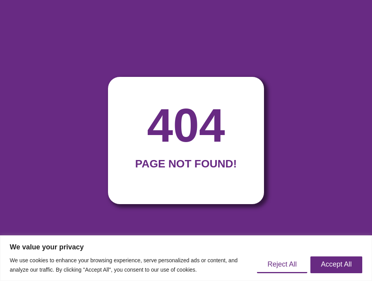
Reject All (282, 264)
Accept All (336, 264)
